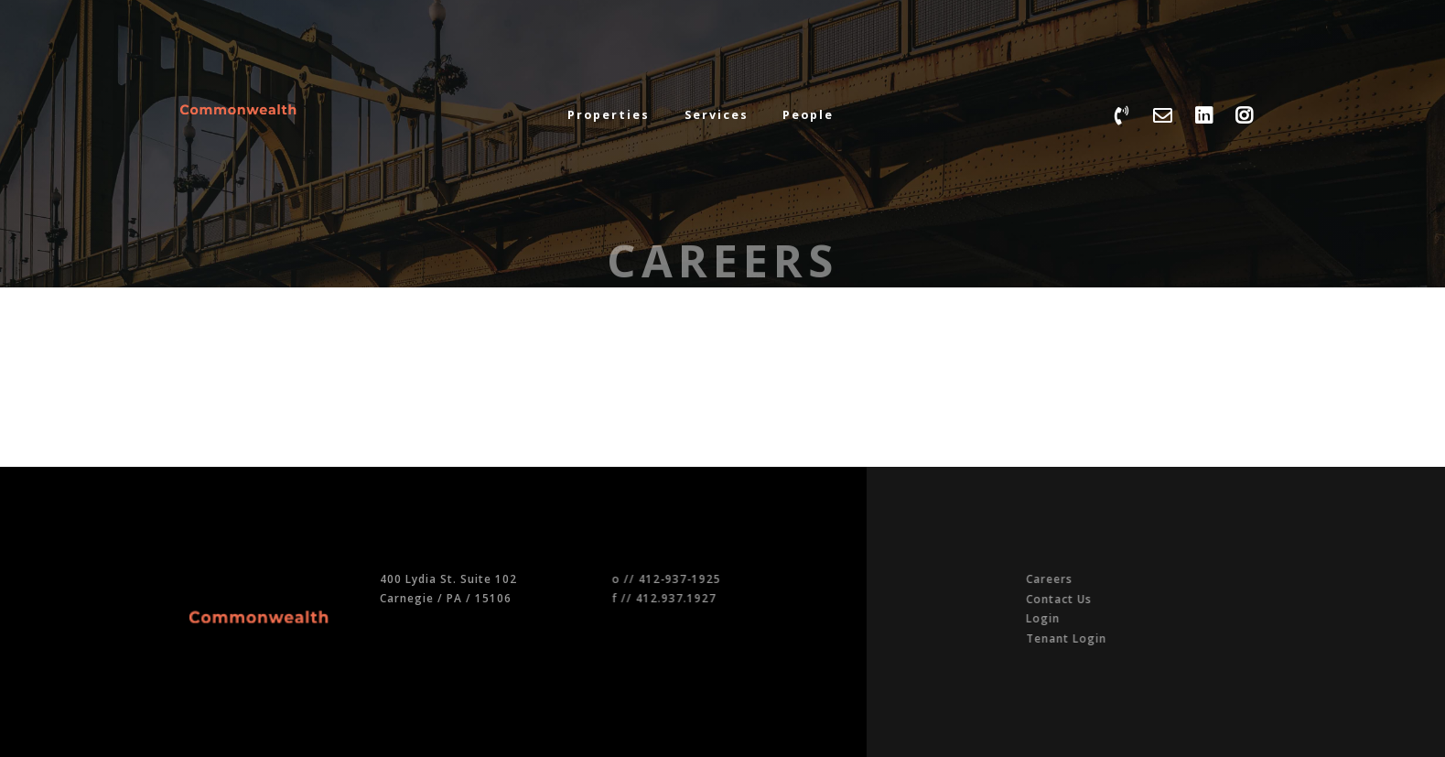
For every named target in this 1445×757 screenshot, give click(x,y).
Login (1121, 618)
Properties (608, 115)
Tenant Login (1144, 638)
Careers (1127, 578)
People (808, 115)
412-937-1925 (711, 578)
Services (717, 115)
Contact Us (1137, 598)
